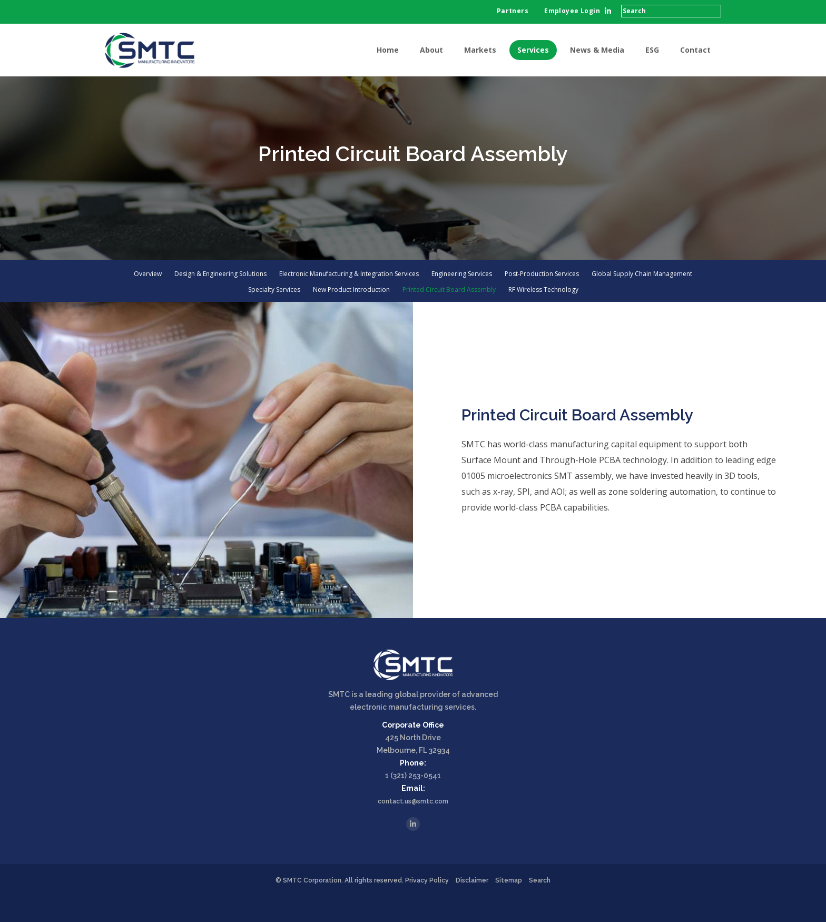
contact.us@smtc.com (413, 827)
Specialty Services (274, 315)
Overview (148, 299)
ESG (652, 50)
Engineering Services (461, 299)
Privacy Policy (427, 906)
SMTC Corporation (312, 906)
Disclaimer (472, 906)
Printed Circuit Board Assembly (449, 315)
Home (388, 50)
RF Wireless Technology (543, 315)
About (431, 50)
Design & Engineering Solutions (220, 299)
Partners (512, 10)
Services (533, 50)
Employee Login (572, 10)
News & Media (597, 50)
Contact (695, 50)
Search (539, 906)
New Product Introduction (351, 315)
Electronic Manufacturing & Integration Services (349, 299)
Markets (480, 50)
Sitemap (508, 906)
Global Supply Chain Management (642, 299)
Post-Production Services (542, 299)
